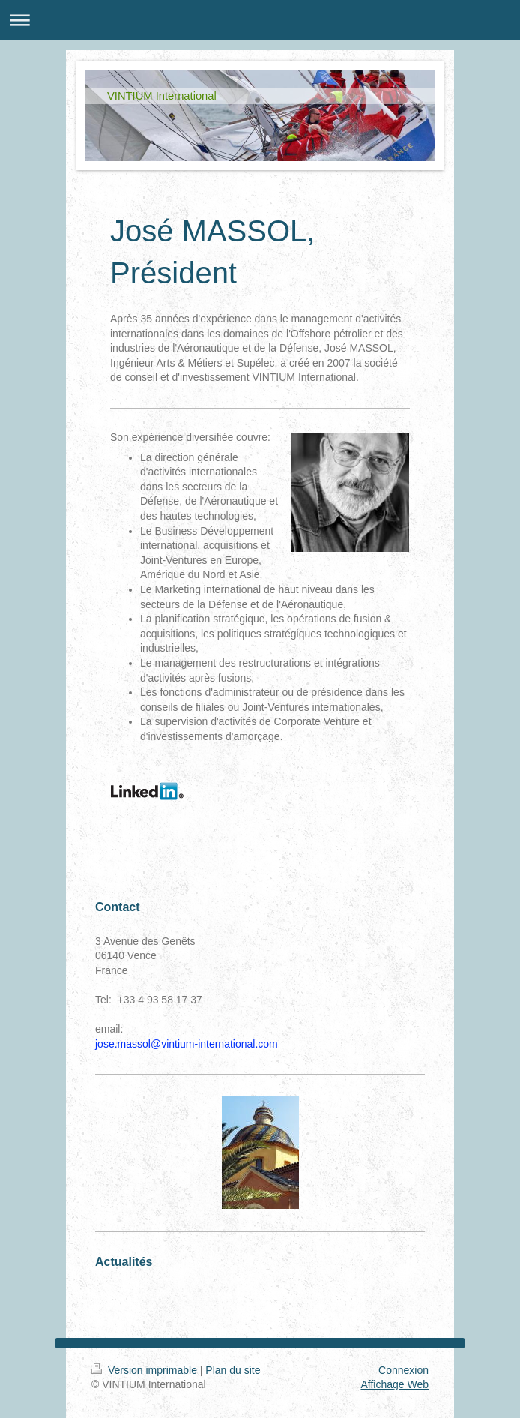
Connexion (403, 1370)
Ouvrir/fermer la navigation (260, 20)
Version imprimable (145, 1370)
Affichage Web (394, 1384)
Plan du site (232, 1370)
